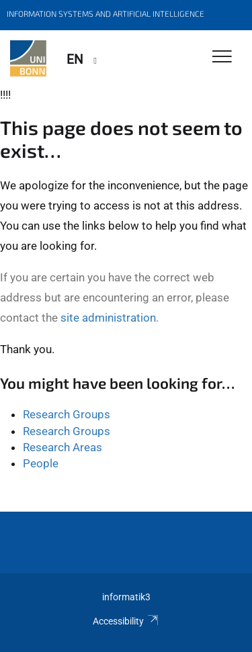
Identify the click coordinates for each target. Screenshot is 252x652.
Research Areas (62, 447)
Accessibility (126, 621)
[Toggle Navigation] (222, 57)
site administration (108, 317)
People (40, 463)
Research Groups (66, 414)
